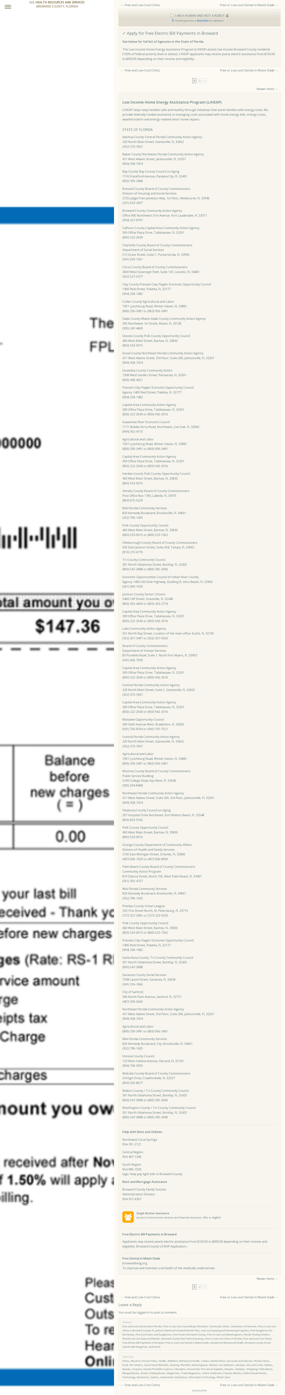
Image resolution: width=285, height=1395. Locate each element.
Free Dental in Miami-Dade (141, 1258)
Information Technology (201, 1377)
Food (125, 1365)
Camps (205, 1361)
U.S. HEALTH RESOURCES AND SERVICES (57, 2)
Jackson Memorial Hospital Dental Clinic (178, 1330)
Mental (213, 1365)
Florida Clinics (261, 1361)
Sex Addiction (226, 1365)
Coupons (137, 1369)
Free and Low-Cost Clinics (142, 5)
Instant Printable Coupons (158, 1369)
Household (193, 1369)
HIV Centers (136, 1365)
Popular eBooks (232, 1373)
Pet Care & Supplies (212, 1369)
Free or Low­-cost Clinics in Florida (223, 1338)
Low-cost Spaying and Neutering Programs (225, 1330)
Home (125, 1361)
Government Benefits (156, 1365)
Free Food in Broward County (189, 1334)
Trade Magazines (191, 1373)
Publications (265, 1369)
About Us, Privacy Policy (144, 1361)
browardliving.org (134, 1263)
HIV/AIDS (185, 1365)
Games (154, 1377)
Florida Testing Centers (256, 1334)
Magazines (173, 1373)
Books (144, 1373)
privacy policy (199, 1390)
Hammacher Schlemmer (173, 1377)
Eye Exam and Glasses (240, 1361)
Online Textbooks (212, 1373)
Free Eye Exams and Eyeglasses (154, 1334)
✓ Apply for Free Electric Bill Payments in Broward (170, 33)
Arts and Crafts (254, 1365)
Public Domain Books (254, 1373)
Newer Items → (267, 89)
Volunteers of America (243, 1326)
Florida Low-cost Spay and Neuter (141, 1338)
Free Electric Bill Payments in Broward (149, 1234)
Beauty (126, 1369)
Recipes (229, 1369)
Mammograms (200, 1365)
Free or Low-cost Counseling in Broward (185, 1326)
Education (179, 1369)
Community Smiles (219, 1326)
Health (162, 1361)
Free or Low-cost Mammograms (224, 1334)
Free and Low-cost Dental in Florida (142, 1326)
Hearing (174, 1365)
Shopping (251, 1369)
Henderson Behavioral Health (227, 1342)
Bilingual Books (130, 1373)
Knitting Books (157, 1373)
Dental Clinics (217, 1361)
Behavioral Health (189, 1361)
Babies (268, 1365)
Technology (128, 1377)
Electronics (143, 1377)
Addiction (172, 1361)
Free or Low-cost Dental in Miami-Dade (247, 5)
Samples (240, 1369)
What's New (223, 1377)
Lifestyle (240, 1365)
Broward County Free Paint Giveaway (182, 1338)
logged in (143, 1312)
